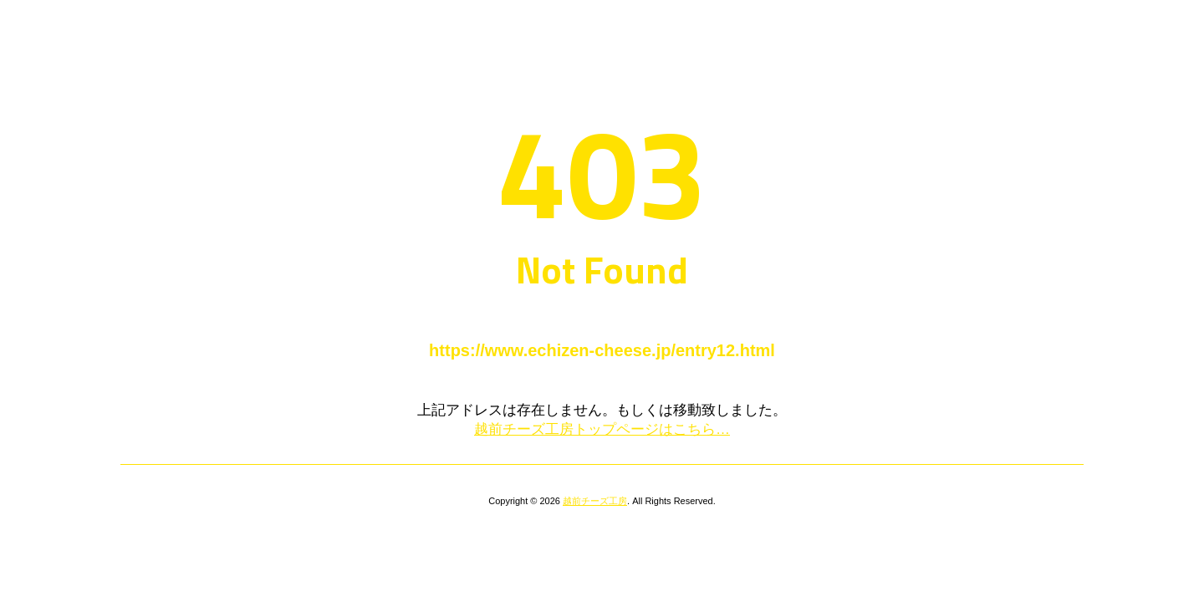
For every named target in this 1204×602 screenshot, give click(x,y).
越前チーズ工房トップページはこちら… (602, 429)
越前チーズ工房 (595, 501)
